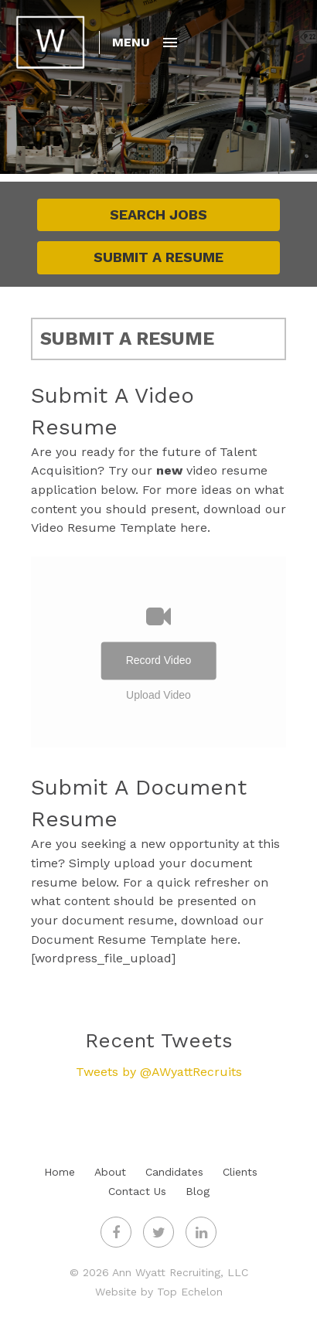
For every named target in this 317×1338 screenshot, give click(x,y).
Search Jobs (158, 214)
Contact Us (137, 1191)
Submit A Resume (158, 257)
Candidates (174, 1172)
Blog (198, 1191)
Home (59, 1172)
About (110, 1172)
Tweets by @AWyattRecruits (159, 1071)
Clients (240, 1172)
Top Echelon (190, 1291)
